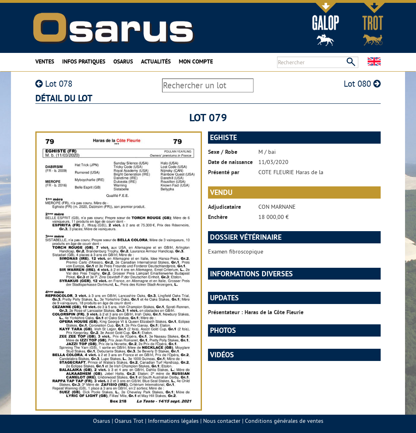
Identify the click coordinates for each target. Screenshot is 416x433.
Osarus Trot (129, 420)
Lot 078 (53, 83)
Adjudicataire (224, 206)
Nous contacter (221, 420)
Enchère (218, 217)
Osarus (123, 61)
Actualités (156, 61)
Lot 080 (362, 83)
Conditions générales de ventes (284, 420)
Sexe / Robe (222, 151)
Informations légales (173, 420)
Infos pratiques (83, 61)
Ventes (44, 61)
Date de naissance (230, 162)
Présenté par (223, 172)
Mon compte (196, 61)
